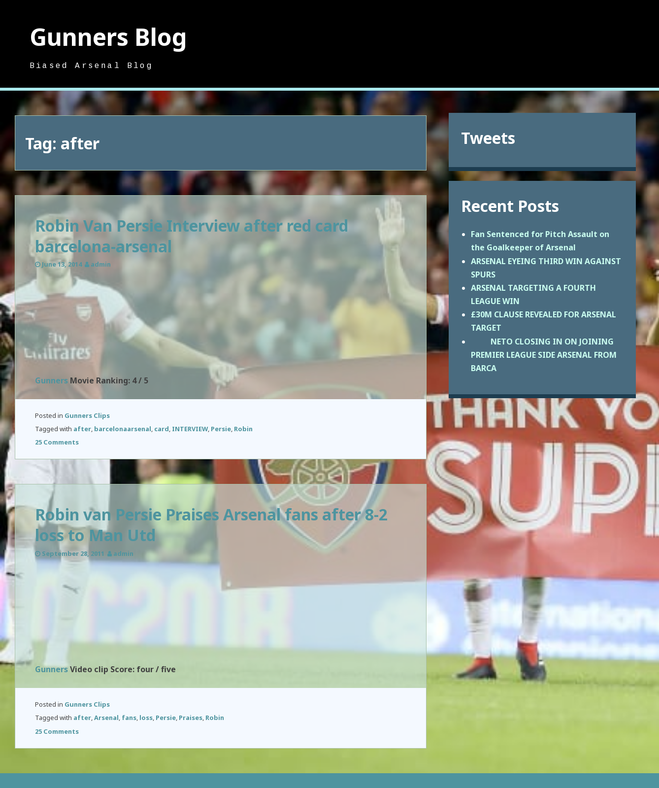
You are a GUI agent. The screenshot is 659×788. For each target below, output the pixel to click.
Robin (243, 428)
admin (101, 264)
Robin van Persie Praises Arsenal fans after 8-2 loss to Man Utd (211, 525)
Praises (190, 717)
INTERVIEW (190, 428)
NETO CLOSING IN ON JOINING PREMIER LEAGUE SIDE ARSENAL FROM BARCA (544, 355)
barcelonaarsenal (122, 428)
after (82, 428)
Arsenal (106, 717)
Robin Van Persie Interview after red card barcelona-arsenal (191, 236)
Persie (221, 428)
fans (129, 717)
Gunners (51, 380)
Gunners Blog (108, 37)
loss (146, 717)
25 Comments (57, 442)
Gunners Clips (87, 415)
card (161, 428)
